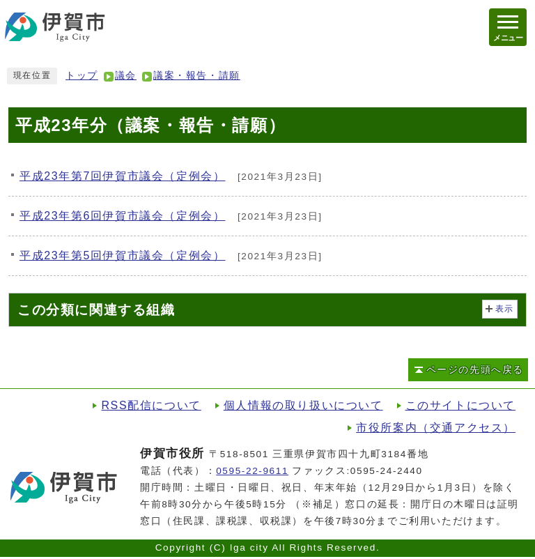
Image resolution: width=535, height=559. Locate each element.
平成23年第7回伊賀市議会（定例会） (123, 176)
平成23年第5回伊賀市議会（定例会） (123, 255)
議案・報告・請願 (196, 75)
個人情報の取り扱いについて (303, 405)
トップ (81, 75)
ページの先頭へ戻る (475, 370)
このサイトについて (460, 405)
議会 (126, 75)
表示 (504, 309)
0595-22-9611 (252, 471)
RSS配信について (151, 405)
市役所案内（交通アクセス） (435, 428)
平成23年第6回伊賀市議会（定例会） (123, 216)
